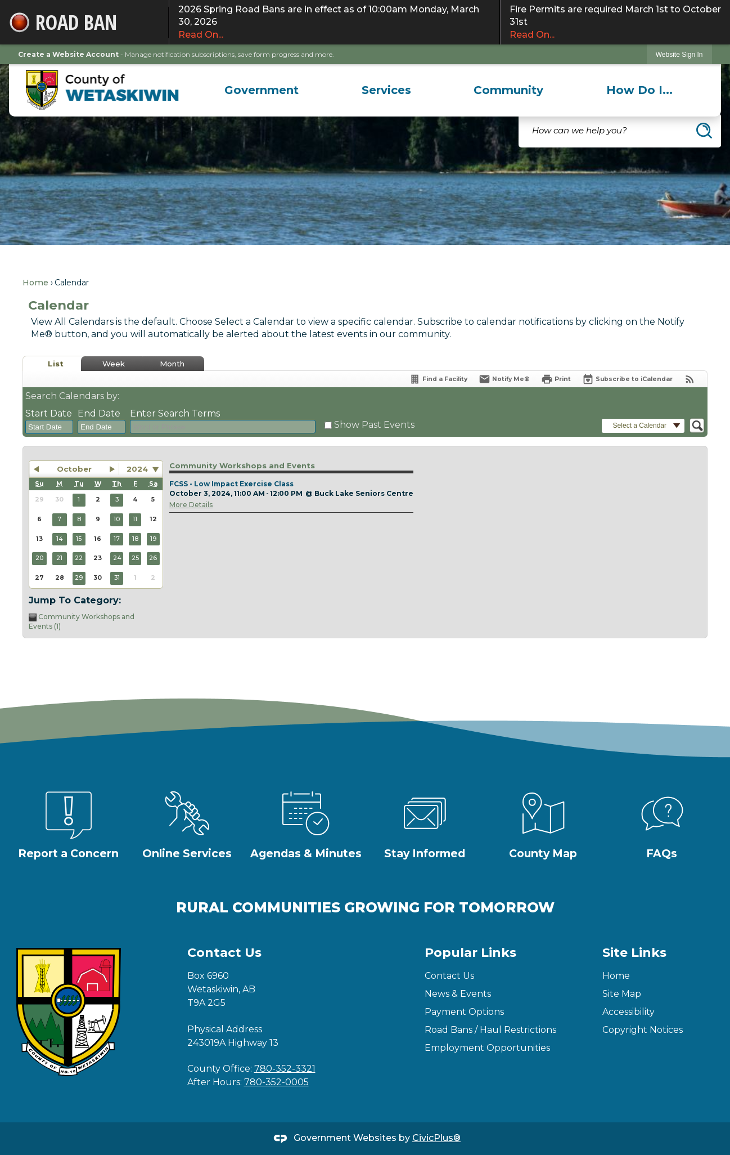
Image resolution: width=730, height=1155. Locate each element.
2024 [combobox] (137, 468)
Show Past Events (374, 424)
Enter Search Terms (175, 413)
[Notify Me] (504, 379)
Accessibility (628, 1011)
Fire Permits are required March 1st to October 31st (615, 22)
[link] (679, 54)
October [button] (74, 468)
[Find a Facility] (438, 379)
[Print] (556, 379)
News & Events (458, 993)
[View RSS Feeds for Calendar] (690, 379)
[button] (704, 130)
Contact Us (449, 975)
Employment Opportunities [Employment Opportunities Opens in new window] (487, 1047)
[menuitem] (261, 90)
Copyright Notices (642, 1029)
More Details (191, 504)
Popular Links (470, 952)
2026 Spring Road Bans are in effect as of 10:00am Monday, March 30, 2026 (334, 22)
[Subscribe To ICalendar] (627, 379)
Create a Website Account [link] (68, 54)
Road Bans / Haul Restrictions (490, 1029)
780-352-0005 (276, 1082)
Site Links (634, 952)
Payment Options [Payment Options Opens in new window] (464, 1011)
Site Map (621, 993)
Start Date (48, 413)
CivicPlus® (436, 1137)
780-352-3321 (285, 1068)
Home (35, 282)
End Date (99, 413)
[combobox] (49, 427)
